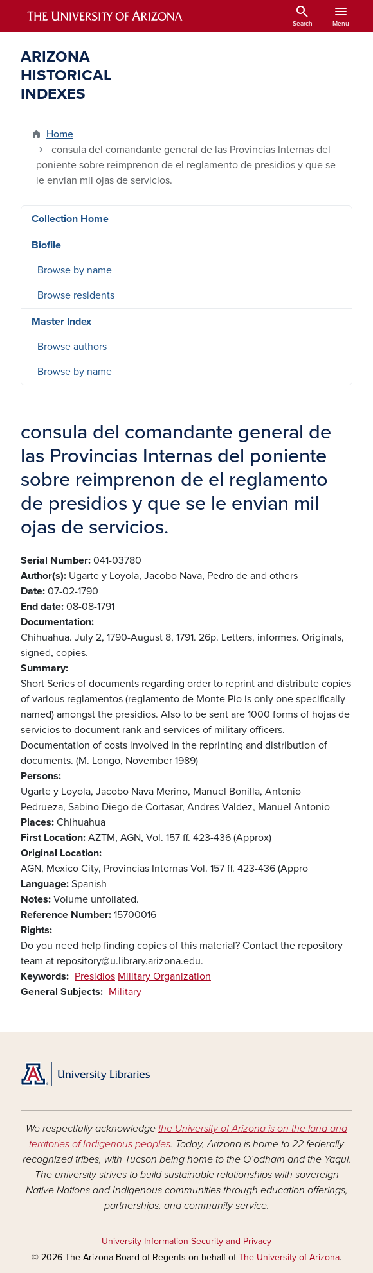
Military (125, 991)
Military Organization (164, 976)
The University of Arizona (289, 1257)
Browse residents (75, 295)
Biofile (46, 245)
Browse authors (72, 346)
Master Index (61, 321)
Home (59, 134)
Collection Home (70, 218)
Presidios (95, 976)
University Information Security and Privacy (186, 1241)
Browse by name (74, 270)
